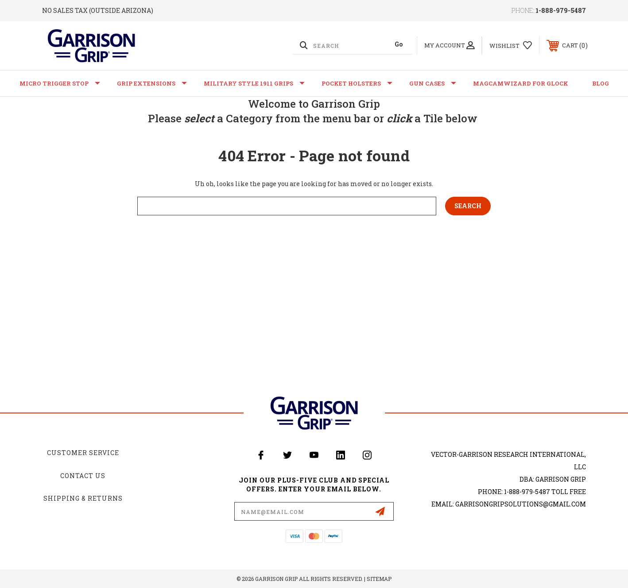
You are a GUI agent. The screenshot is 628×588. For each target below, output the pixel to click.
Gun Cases (432, 83)
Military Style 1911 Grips (254, 83)
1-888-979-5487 (560, 10)
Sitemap (379, 578)
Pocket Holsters (357, 83)
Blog (600, 83)
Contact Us (82, 475)
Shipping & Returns (83, 498)
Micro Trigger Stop (59, 83)
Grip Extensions (152, 83)
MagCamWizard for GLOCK (520, 83)
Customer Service (83, 452)
